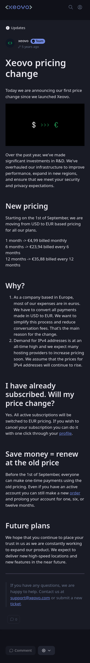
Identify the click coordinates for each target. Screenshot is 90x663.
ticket (15, 603)
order (75, 493)
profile (65, 433)
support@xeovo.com (30, 597)
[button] (46, 650)
